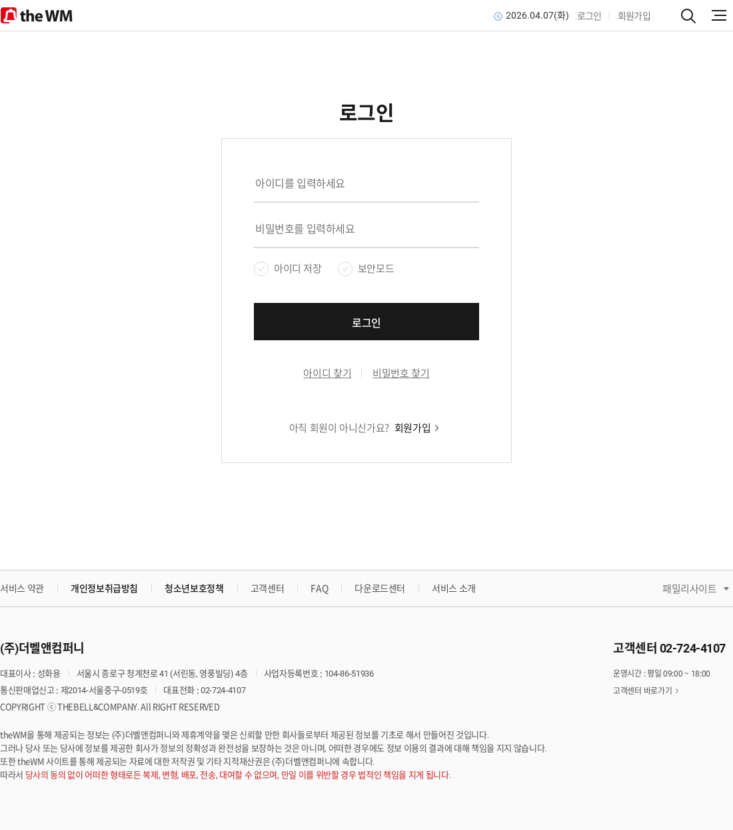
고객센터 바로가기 (642, 691)
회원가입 (634, 16)
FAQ (319, 588)
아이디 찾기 (327, 374)
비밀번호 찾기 (400, 374)
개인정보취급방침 (104, 587)
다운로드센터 (380, 588)
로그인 (589, 16)
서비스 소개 (454, 588)
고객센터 (268, 588)
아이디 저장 (298, 269)
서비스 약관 (22, 588)
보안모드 (376, 269)
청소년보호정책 (194, 587)
